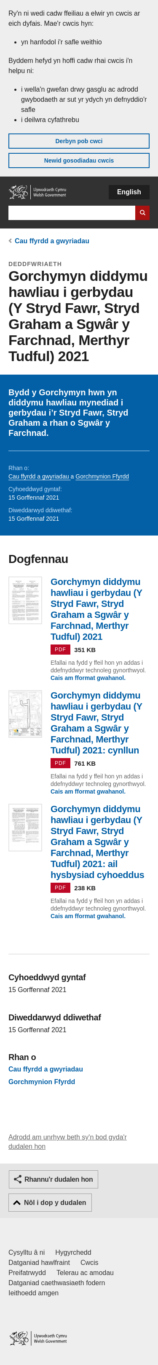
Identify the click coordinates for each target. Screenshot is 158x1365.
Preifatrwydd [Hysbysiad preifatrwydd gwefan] (27, 1272)
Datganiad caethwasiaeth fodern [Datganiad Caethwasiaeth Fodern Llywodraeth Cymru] (56, 1282)
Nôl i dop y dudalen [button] (55, 1202)
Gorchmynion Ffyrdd (102, 476)
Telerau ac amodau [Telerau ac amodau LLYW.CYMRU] (85, 1272)
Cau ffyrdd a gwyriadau (52, 241)
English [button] (129, 192)
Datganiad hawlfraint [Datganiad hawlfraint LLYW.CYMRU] (39, 1262)
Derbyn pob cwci (78, 141)
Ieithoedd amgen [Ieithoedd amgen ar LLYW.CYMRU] (33, 1293)
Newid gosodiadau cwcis (79, 160)
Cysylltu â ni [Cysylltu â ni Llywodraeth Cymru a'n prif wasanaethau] (26, 1252)
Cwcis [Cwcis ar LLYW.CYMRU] (89, 1262)
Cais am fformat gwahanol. (88, 677)
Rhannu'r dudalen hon (58, 1179)
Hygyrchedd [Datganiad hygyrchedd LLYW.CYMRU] (73, 1252)
